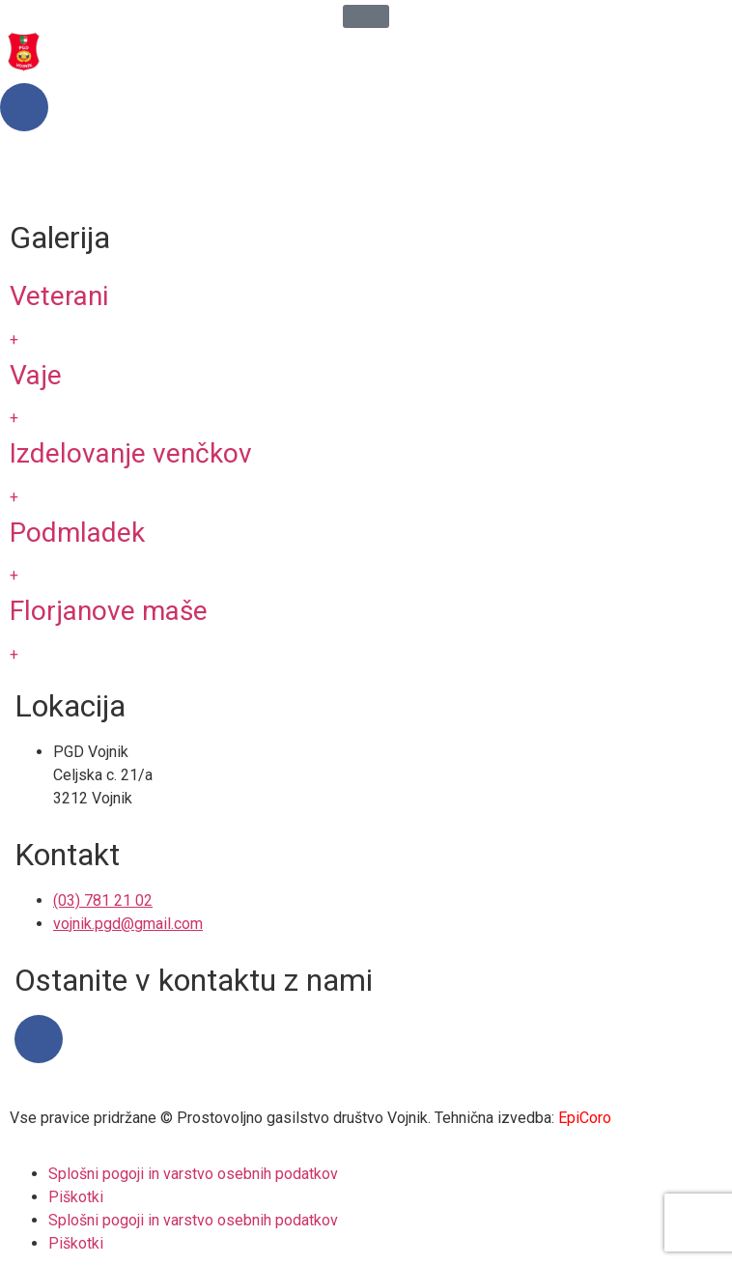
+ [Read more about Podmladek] (14, 575)
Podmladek (77, 532)
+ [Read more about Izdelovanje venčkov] (14, 497)
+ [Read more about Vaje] (14, 417)
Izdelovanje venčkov (131, 453)
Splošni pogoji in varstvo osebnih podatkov (193, 1174)
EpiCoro (584, 1118)
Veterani (59, 296)
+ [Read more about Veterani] (14, 339)
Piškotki (75, 1197)
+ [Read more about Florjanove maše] (14, 654)
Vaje (36, 375)
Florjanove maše (109, 611)
